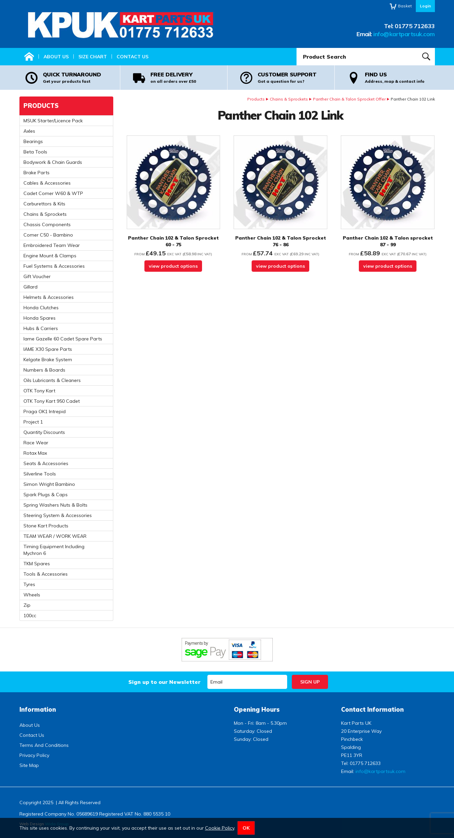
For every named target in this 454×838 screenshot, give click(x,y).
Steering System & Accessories (57, 515)
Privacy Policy (34, 755)
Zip (26, 605)
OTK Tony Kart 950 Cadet (51, 401)
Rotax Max (35, 453)
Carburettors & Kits (44, 204)
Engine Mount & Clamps (49, 256)
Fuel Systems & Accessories (54, 266)
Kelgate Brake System (47, 360)
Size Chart (92, 57)
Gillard (30, 287)
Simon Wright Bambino (49, 484)
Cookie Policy (219, 828)
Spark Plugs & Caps (45, 495)
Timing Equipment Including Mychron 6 (53, 549)
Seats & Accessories (45, 463)
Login (425, 5)
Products (256, 99)
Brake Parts (36, 173)
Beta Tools (35, 152)
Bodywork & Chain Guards (52, 162)
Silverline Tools (39, 474)
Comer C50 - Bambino (48, 235)
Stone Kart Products (45, 526)
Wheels (31, 595)
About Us (56, 57)
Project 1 (33, 422)
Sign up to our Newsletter (164, 682)
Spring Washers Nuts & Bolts (55, 505)
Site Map (29, 765)
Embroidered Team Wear (51, 245)
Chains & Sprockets (289, 99)
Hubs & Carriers (40, 328)
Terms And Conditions (44, 745)
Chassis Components (47, 224)
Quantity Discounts (44, 432)
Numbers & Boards (44, 370)
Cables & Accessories (47, 183)
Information (37, 709)
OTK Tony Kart (39, 391)
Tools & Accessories (45, 574)
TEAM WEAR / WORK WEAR (54, 536)
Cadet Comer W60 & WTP (53, 193)
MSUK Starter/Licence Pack (53, 121)
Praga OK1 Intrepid (44, 411)
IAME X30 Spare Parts (47, 349)
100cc (29, 616)
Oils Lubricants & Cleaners (52, 380)
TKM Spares (36, 564)
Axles (29, 131)
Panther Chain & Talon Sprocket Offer (349, 99)
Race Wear (35, 443)
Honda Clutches (41, 308)
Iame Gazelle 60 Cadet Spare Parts (62, 339)
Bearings (33, 141)
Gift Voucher (37, 276)
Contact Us (132, 57)
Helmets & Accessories (48, 297)
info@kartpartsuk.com (404, 34)
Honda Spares (39, 318)
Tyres (29, 584)
